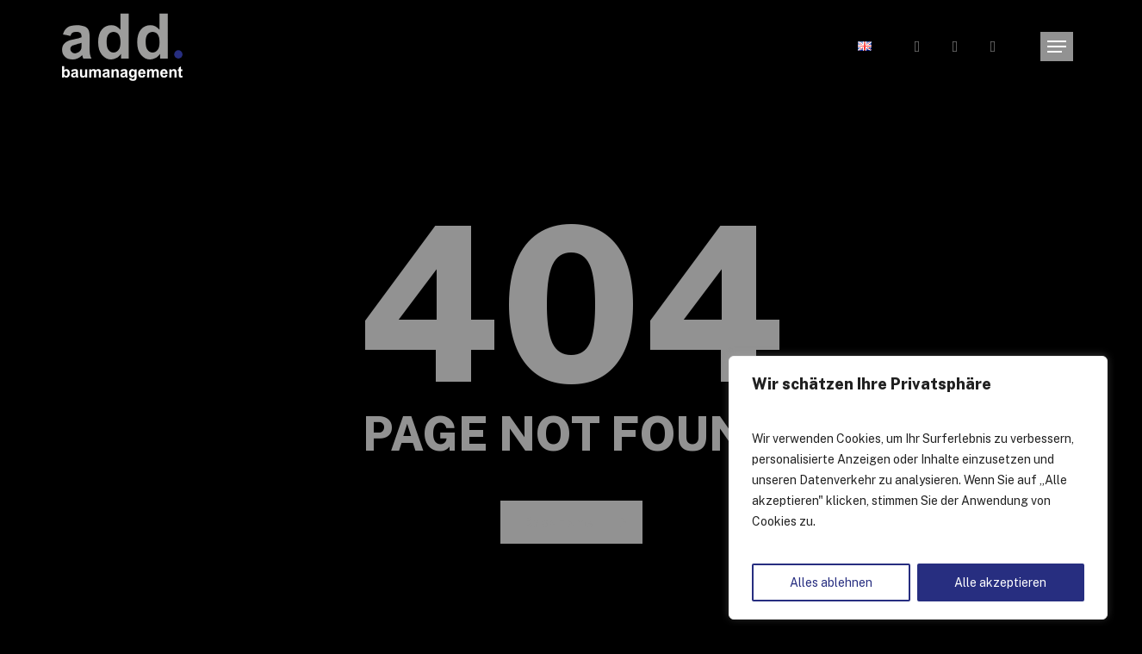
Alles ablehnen (831, 582)
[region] (918, 488)
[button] (1057, 47)
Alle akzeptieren (1000, 582)
